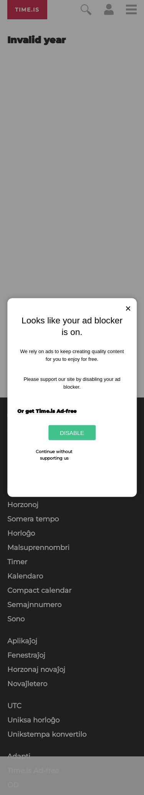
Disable (72, 433)
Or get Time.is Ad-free (46, 411)
